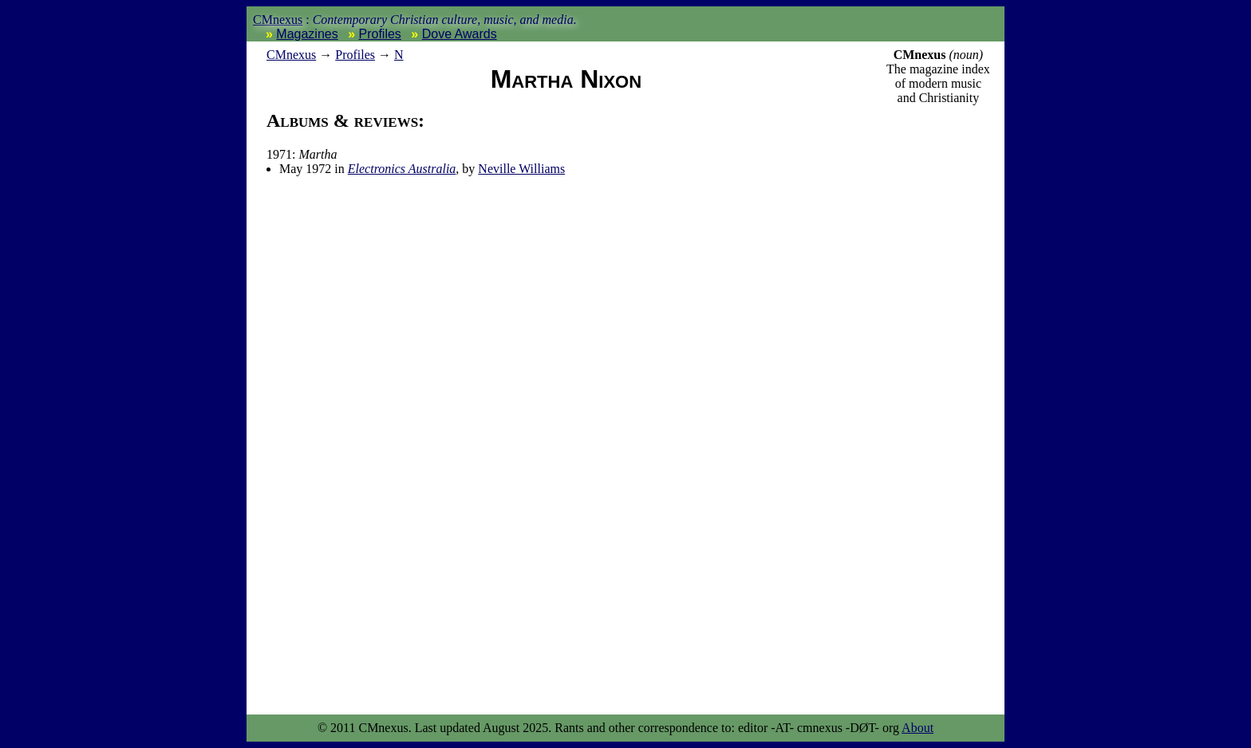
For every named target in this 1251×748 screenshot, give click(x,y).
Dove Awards (459, 34)
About (917, 727)
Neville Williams (521, 168)
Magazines (306, 34)
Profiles (380, 34)
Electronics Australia (402, 168)
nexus (291, 54)
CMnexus (277, 19)
